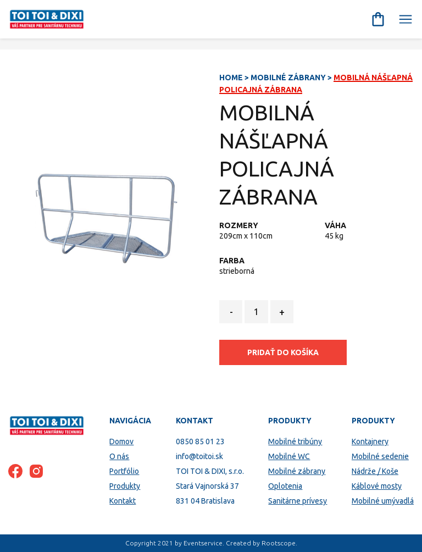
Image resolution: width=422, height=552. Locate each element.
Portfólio (124, 471)
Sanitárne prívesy (297, 500)
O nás (119, 456)
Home (231, 77)
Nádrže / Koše (375, 471)
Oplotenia (285, 486)
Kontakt (122, 500)
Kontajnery (370, 441)
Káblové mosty (377, 486)
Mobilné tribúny (295, 441)
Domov (121, 441)
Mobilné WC (289, 456)
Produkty (124, 486)
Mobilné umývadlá (383, 500)
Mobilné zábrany (288, 77)
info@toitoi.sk (199, 456)
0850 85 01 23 (200, 441)
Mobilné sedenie (380, 456)
